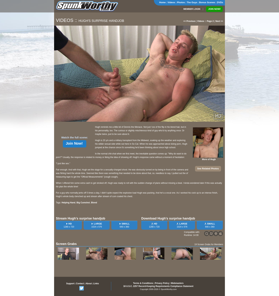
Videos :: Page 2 (205, 21)
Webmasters (177, 283)
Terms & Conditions (143, 283)
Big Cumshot (83, 202)
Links (96, 283)
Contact (80, 283)
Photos (181, 2)
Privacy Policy (162, 283)
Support (70, 283)
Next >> (219, 21)
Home (162, 2)
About (89, 283)
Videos (171, 2)
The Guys (192, 2)
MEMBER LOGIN (191, 9)
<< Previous (189, 21)
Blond (94, 202)
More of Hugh (209, 159)
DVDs (220, 2)
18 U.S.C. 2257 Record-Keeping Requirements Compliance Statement (158, 286)
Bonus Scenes (207, 2)
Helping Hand (68, 202)
